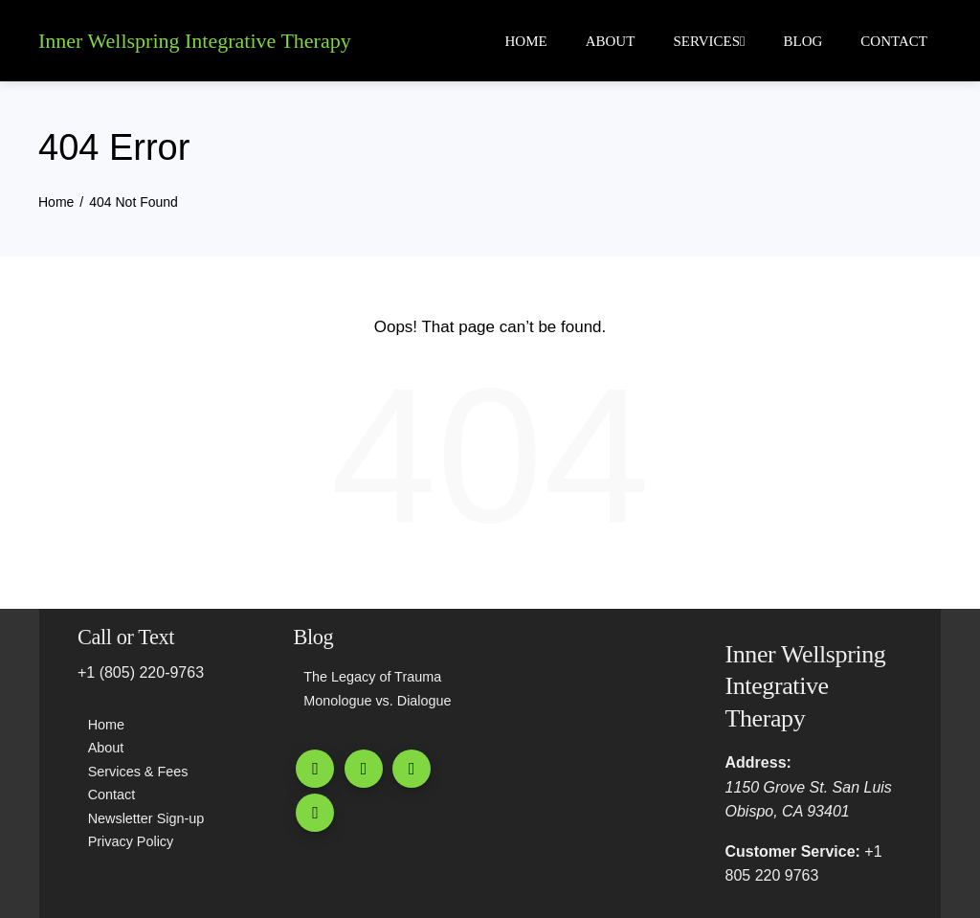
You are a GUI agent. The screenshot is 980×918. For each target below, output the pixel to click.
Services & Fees (138, 771)
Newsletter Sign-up (146, 818)
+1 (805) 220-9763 (141, 672)
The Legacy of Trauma (372, 676)
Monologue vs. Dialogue (377, 700)
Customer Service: (792, 851)
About (610, 41)
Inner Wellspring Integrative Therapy (194, 41)
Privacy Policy (131, 841)
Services (709, 41)
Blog (803, 41)
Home (526, 41)
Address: (758, 762)
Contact (893, 41)
